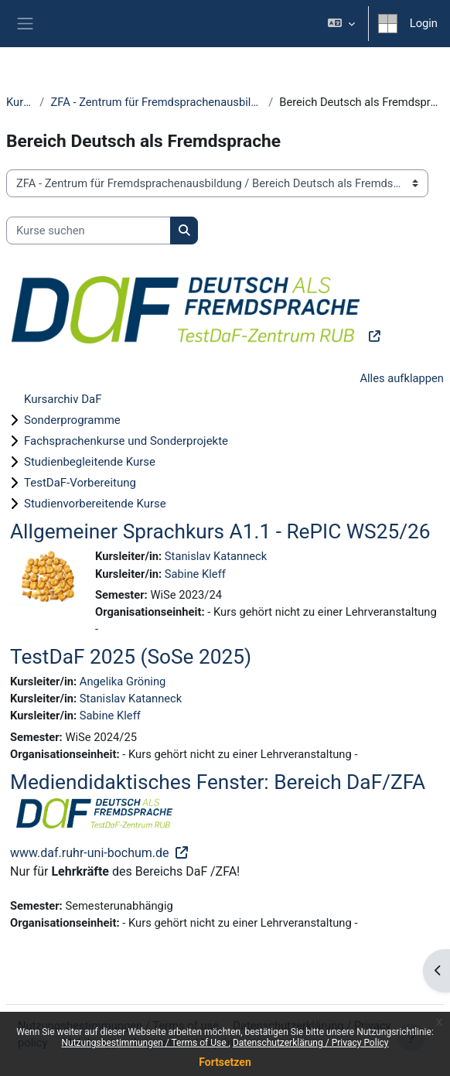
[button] (340, 23)
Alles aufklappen (402, 378)
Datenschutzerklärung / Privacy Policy (311, 1042)
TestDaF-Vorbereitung (80, 483)
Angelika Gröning (122, 681)
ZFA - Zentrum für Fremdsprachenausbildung (156, 102)
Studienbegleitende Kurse (89, 462)
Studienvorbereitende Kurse (95, 504)
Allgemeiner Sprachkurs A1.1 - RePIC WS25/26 (220, 531)
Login (424, 23)
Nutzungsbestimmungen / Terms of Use (144, 1042)
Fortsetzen (225, 1062)
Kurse (19, 102)
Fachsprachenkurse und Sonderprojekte (126, 441)
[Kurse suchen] (88, 230)
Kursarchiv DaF (62, 399)
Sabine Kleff (195, 574)
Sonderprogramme (72, 420)
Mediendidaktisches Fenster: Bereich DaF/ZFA (217, 782)
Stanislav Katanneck (216, 556)
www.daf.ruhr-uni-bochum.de (91, 852)
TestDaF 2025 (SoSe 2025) (130, 656)
